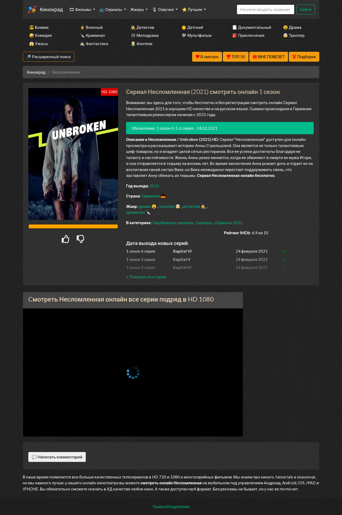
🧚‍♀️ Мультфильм (196, 35)
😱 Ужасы (38, 43)
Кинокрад (51, 9)
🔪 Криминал (92, 35)
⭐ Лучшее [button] (192, 9)
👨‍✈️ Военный (91, 27)
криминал (136, 212)
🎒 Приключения (248, 35)
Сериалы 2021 (228, 222)
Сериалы (204, 222)
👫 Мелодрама (145, 35)
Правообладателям (171, 506)
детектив (192, 206)
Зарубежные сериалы (173, 222)
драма (145, 206)
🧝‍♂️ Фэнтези (141, 43)
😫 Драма (292, 27)
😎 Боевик (39, 27)
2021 (154, 185)
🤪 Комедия (40, 35)
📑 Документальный (250, 27)
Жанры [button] (137, 9)
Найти (306, 9)
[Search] (265, 9)
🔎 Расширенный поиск (48, 56)
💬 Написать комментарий (57, 456)
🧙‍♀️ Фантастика (94, 43)
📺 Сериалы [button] (111, 9)
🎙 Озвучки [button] (163, 9)
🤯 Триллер (294, 35)
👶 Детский (192, 27)
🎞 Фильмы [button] (80, 9)
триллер (167, 206)
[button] (146, 276)
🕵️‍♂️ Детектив (142, 27)
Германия (150, 195)
